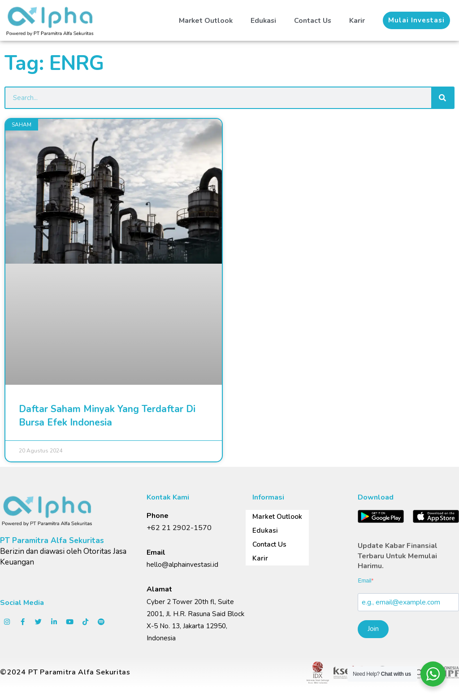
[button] (416, 19)
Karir (357, 19)
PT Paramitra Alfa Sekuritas (52, 540)
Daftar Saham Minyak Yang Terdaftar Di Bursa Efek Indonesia (107, 415)
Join (373, 629)
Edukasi (262, 19)
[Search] (442, 97)
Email (364, 581)
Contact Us (312, 19)
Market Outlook (204, 19)
